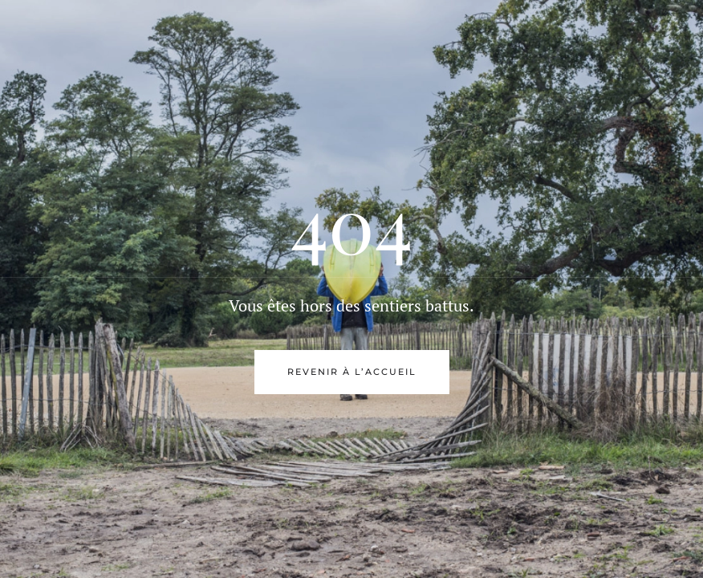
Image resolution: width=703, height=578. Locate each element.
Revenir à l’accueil (352, 371)
